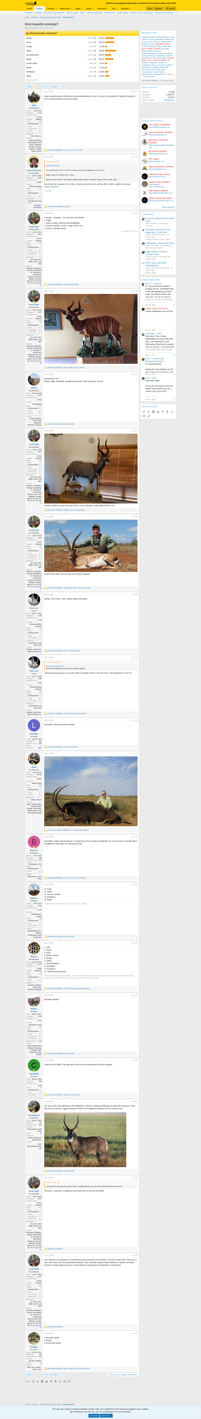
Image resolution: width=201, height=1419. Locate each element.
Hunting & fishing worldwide (165, 13)
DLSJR (151, 39)
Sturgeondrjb (161, 58)
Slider (154, 378)
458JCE (153, 37)
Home (29, 8)
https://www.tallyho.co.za (158, 169)
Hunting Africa (109, 13)
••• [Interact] (174, 305)
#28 (136, 594)
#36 (136, 1060)
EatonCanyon (147, 74)
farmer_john (160, 70)
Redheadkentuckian (149, 53)
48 (41, 1363)
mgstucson (158, 283)
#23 (136, 213)
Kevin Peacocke (33, 28)
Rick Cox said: (51, 1182)
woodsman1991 (158, 359)
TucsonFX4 (146, 70)
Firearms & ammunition (154, 248)
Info (113, 8)
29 (41, 1133)
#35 (136, 995)
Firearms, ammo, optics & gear (141, 13)
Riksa (159, 46)
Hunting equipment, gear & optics (157, 239)
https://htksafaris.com (156, 161)
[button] (56, 8)
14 (41, 866)
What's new (65, 8)
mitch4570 (162, 63)
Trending (50, 8)
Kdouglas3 (145, 37)
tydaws (169, 53)
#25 (136, 374)
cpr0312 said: (51, 162)
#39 (136, 1255)
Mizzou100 (164, 67)
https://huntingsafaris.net (158, 135)
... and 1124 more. (148, 77)
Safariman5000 (166, 42)
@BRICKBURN (65, 170)
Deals (78, 8)
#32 (136, 837)
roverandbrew (147, 72)
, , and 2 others (65, 150)
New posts (29, 13)
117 (40, 1027)
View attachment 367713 (55, 666)
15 (41, 1088)
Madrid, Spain (37, 783)
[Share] (132, 91)
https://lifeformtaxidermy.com (159, 127)
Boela (147, 378)
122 (40, 973)
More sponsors (168, 207)
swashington (159, 39)
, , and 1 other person (69, 588)
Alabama (39, 119)
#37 (136, 1101)
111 (40, 189)
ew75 (153, 70)
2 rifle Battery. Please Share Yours (160, 243)
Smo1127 (157, 51)
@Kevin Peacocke (52, 166)
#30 (136, 720)
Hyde (159, 334)
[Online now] (34, 102)
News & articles (72, 13)
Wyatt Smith (146, 67)
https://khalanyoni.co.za (157, 177)
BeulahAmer (169, 100)
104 (40, 628)
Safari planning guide (94, 13)
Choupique (153, 63)
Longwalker (146, 65)
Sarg (172, 37)
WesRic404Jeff (147, 51)
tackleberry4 (151, 46)
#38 (136, 1178)
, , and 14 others (66, 368)
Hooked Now (160, 56)
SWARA (169, 65)
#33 (136, 884)
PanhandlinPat (158, 74)
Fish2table (155, 67)
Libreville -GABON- (35, 1361)
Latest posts (147, 214)
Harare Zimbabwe (35, 186)
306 (40, 918)
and (59, 206)
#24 (136, 291)
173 (40, 406)
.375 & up (149, 226)
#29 (136, 657)
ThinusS (157, 42)
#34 (136, 943)
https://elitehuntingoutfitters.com (160, 193)
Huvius (151, 44)
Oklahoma (38, 971)
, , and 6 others (66, 510)
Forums (39, 8)
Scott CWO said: (52, 662)
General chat (150, 259)
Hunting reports (122, 13)
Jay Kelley (165, 49)
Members (125, 8)
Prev (29, 87)
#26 (136, 431)
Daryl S (148, 283)
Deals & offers (150, 273)
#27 (136, 517)
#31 (136, 753)
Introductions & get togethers (54, 13)
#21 (136, 92)
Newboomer (161, 53)
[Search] (170, 8)
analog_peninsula (148, 56)
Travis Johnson (147, 42)
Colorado (38, 241)
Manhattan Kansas (35, 1025)
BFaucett (145, 44)
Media (89, 8)
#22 (136, 157)
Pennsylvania (37, 404)
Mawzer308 (169, 39)
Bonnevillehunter (163, 37)
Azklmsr (145, 39)
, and (63, 284)
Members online (149, 33)
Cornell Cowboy (159, 72)
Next (55, 87)
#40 (136, 1333)
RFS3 (144, 46)
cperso (153, 65)
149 (40, 121)
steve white (161, 65)
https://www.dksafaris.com (158, 154)
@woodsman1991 (155, 361)
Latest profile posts (151, 279)
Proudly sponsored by (152, 120)
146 (40, 785)
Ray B (147, 359)
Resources (101, 8)
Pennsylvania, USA (35, 864)
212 (40, 243)
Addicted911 (166, 46)
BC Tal (152, 58)
